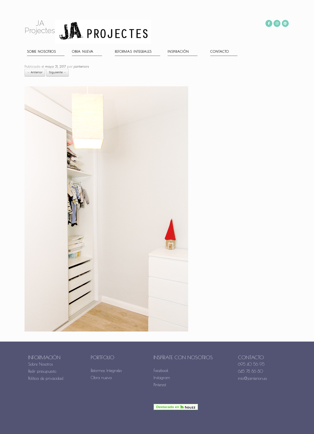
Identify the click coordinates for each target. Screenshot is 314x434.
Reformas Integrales (133, 51)
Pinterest (160, 385)
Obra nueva (82, 51)
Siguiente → (57, 72)
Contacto (219, 51)
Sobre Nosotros (40, 364)
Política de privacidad (45, 378)
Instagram (162, 377)
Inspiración (178, 51)
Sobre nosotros (41, 51)
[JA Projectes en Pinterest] (285, 23)
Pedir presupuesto (42, 371)
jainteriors (81, 66)
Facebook (161, 370)
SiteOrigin (166, 424)
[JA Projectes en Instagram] (277, 23)
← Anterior (34, 72)
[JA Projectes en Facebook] (268, 23)
